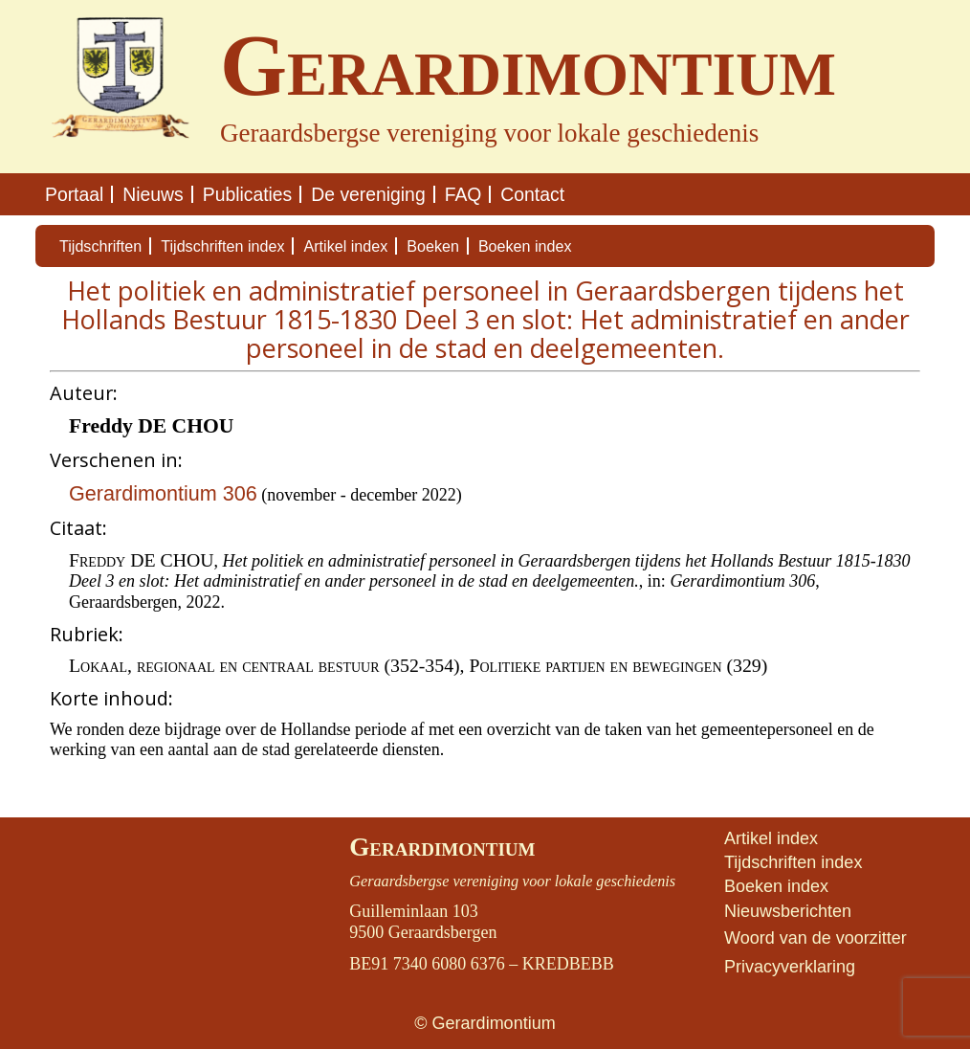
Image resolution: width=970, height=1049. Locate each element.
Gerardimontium (442, 847)
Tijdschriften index (222, 246)
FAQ (463, 194)
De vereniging (368, 194)
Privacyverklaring (789, 966)
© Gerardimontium (484, 1023)
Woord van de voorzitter (815, 938)
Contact (532, 194)
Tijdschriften (100, 246)
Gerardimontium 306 (163, 493)
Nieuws (152, 194)
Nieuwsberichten (787, 911)
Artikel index (345, 246)
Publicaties (248, 194)
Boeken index (525, 246)
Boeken (433, 246)
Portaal (74, 194)
